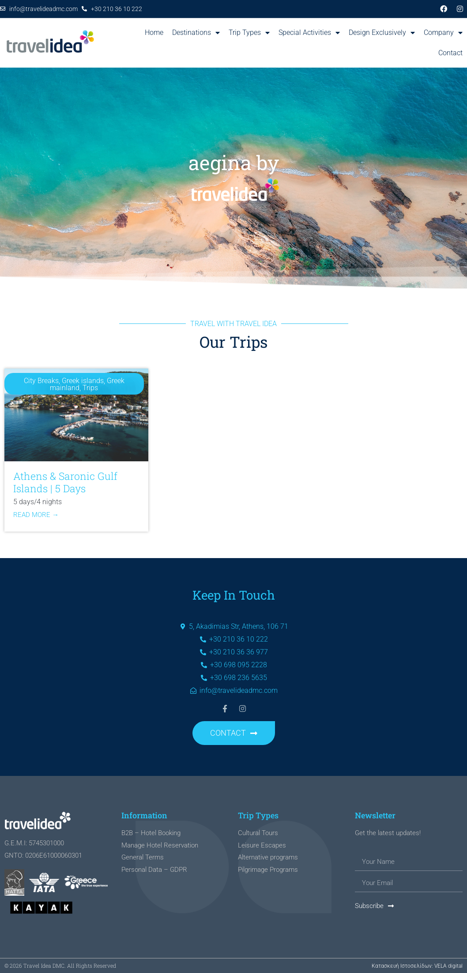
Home (154, 32)
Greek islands (83, 380)
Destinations (196, 33)
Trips (90, 388)
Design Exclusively (382, 33)
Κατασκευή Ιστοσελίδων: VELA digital (417, 966)
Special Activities (309, 33)
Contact (450, 53)
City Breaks (41, 380)
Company (443, 33)
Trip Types (249, 33)
